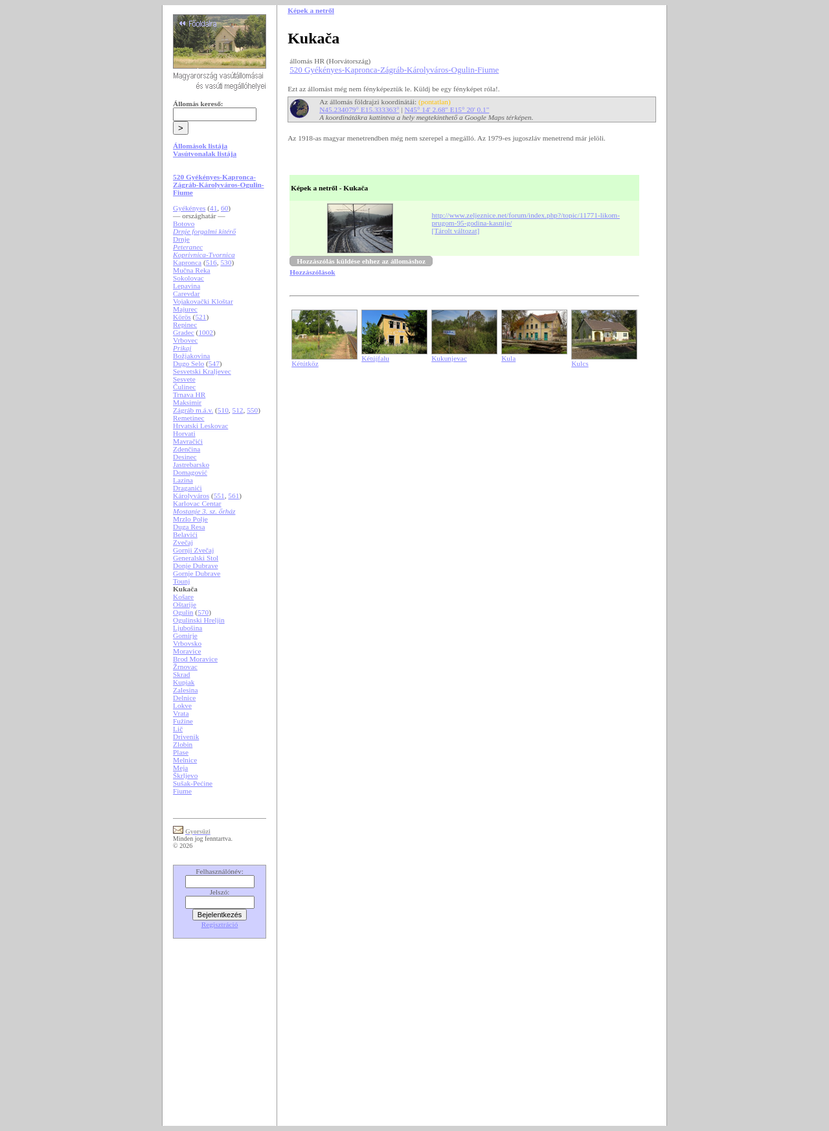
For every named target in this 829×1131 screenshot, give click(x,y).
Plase (180, 752)
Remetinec (188, 418)
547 (214, 363)
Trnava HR (189, 394)
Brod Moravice (195, 659)
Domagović (190, 472)
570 (203, 612)
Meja (180, 767)
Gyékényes (189, 208)
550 (252, 410)
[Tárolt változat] (455, 230)
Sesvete (184, 379)
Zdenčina (186, 449)
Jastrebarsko (191, 464)
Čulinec (184, 387)
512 (238, 410)
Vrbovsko (187, 643)
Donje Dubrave (195, 565)
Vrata (180, 713)
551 (219, 495)
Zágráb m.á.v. (193, 410)
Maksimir (187, 402)
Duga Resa (189, 527)
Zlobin (182, 744)
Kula (508, 358)
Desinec (185, 457)
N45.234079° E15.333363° (359, 109)
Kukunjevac (449, 358)
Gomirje (185, 635)
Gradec (183, 332)
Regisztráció (219, 924)
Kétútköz (305, 363)
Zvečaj (183, 542)
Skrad (181, 674)
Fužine (183, 721)
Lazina (183, 480)
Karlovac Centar (197, 503)
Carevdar (186, 293)
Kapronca (187, 262)
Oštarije (184, 604)
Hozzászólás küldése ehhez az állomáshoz (361, 261)
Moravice (187, 651)
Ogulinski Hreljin (199, 620)
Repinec (185, 324)
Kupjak (183, 682)
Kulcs (579, 363)
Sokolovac (188, 278)
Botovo (183, 223)
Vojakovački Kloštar (203, 301)
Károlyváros (191, 495)
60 (224, 208)
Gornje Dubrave (196, 573)
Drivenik (186, 736)
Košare (183, 596)
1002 (205, 332)
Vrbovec (185, 340)
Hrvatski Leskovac (200, 425)
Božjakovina (191, 356)
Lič (178, 729)
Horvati (184, 433)
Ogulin (183, 612)
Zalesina (185, 690)
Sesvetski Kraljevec (202, 371)
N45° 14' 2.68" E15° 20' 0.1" (446, 109)
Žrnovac (185, 666)
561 (233, 495)
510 (223, 410)
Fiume (182, 791)
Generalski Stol (195, 558)
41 (213, 208)
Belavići (185, 534)
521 (200, 317)
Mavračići (188, 441)
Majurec (185, 309)
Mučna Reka (191, 270)
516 (211, 262)
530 (225, 262)
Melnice (185, 760)
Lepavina (186, 286)
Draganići (187, 488)
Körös (182, 317)
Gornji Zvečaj (193, 550)
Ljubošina (187, 628)
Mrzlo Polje (190, 519)
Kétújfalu (375, 358)
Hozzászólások (312, 272)
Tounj (181, 581)
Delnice (184, 698)
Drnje (181, 239)
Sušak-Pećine (192, 783)
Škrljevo (185, 775)
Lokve (182, 705)
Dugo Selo (188, 363)
